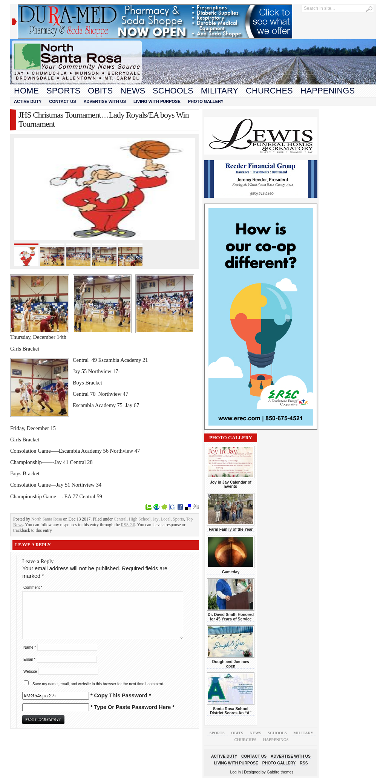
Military (219, 90)
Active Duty (27, 101)
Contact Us (62, 101)
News (132, 90)
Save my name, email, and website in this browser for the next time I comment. (98, 684)
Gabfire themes (280, 772)
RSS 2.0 (128, 524)
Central (120, 519)
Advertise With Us (105, 101)
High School (139, 519)
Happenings (327, 90)
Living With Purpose (157, 101)
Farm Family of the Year (231, 529)
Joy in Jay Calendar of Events (230, 484)
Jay (155, 519)
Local (165, 519)
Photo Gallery (206, 101)
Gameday (231, 572)
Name (29, 647)
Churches (269, 90)
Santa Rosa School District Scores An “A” (230, 711)
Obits (100, 90)
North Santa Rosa (46, 519)
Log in (235, 772)
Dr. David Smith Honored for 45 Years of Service (231, 617)
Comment (32, 587)
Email (29, 659)
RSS (304, 763)
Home (26, 90)
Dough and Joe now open (230, 664)
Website (30, 671)
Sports (63, 90)
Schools (173, 90)
